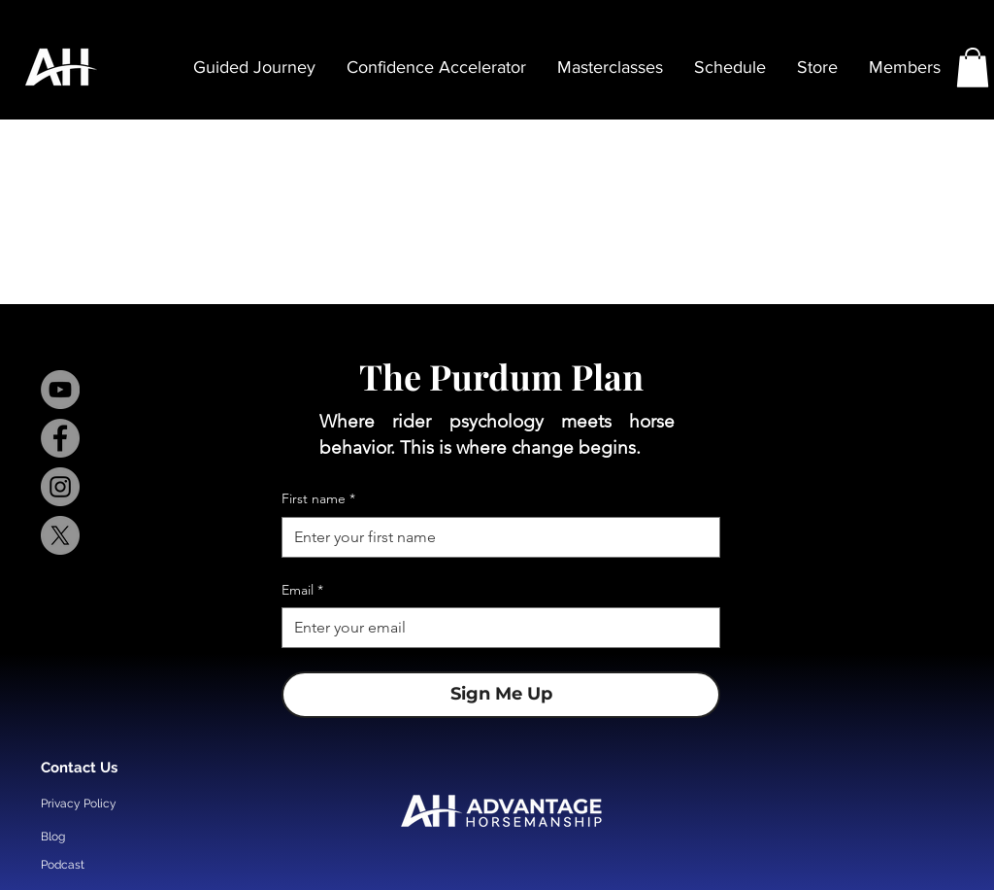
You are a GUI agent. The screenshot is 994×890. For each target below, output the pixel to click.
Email (302, 590)
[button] (972, 67)
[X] (60, 535)
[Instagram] (60, 486)
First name (318, 499)
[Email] (495, 627)
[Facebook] (60, 438)
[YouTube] (60, 389)
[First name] (495, 537)
